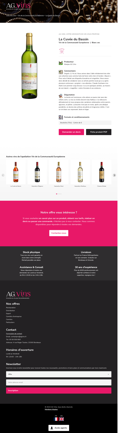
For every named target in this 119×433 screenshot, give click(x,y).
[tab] (56, 194)
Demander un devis (71, 132)
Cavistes (9, 319)
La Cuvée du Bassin (53, 15)
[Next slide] (114, 175)
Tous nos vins (11, 15)
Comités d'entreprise (14, 316)
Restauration (11, 308)
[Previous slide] (3, 175)
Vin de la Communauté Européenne (31, 15)
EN (61, 416)
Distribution (10, 310)
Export (8, 313)
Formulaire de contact (14, 334)
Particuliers (10, 322)
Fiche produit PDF (98, 132)
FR (56, 416)
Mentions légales (51, 409)
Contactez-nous (58, 233)
